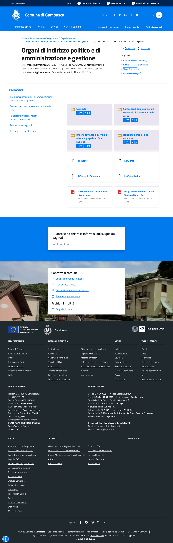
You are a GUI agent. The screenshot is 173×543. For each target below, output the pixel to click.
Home (24, 38)
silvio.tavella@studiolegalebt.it (108, 426)
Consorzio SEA (94, 446)
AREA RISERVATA (85, 538)
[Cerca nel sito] (159, 15)
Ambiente (52, 353)
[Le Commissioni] (120, 176)
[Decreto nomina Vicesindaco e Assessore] (73, 192)
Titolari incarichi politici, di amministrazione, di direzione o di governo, (57, 41)
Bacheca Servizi (15, 476)
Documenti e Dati (16, 362)
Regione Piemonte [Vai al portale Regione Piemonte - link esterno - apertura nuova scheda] (18, 3)
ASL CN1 (52, 459)
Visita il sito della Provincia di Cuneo (64, 450)
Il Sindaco (82, 161)
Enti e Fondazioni (16, 366)
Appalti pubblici (55, 362)
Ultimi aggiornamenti (17, 502)
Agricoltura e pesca (56, 349)
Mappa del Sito (14, 511)
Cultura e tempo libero (58, 375)
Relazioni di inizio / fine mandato (135, 136)
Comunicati (120, 379)
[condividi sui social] (128, 48)
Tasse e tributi (121, 362)
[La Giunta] (120, 161)
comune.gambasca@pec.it (25, 406)
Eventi (144, 349)
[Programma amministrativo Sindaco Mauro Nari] (120, 192)
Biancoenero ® (97, 535)
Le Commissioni (132, 176)
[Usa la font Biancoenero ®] (88, 3)
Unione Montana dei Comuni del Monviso (66, 454)
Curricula (81, 109)
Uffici (10, 357)
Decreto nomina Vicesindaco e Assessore (92, 193)
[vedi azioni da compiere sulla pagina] (143, 48)
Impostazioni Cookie (17, 493)
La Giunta (129, 161)
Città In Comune (140, 531)
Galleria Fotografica (150, 362)
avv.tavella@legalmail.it (103, 429)
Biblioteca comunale (124, 370)
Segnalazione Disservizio (19, 467)
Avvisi (117, 375)
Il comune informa (123, 366)
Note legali (13, 489)
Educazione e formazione (59, 379)
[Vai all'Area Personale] (145, 3)
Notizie (118, 349)
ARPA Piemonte (55, 463)
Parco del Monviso (96, 454)
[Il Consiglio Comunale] (73, 176)
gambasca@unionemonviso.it (27, 410)
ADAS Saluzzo (94, 463)
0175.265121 (17, 397)
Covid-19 (119, 357)
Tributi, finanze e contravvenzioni (95, 366)
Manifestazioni (121, 353)
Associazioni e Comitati (152, 379)
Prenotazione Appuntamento (21, 463)
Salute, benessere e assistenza (95, 362)
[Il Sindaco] (73, 161)
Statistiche (13, 506)
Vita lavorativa (87, 375)
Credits (11, 498)
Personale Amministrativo (19, 370)
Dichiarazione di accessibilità (20, 450)
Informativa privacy (16, 485)
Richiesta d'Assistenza (18, 472)
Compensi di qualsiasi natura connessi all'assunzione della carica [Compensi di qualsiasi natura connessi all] (138, 112)
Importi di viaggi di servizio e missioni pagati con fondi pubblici (91, 138)
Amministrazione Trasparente (44, 38)
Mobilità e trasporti (89, 357)
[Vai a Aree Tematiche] (116, 3)
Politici (11, 375)
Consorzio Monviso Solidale (100, 450)
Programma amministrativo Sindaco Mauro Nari (139, 193)
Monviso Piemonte (96, 459)
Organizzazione (68, 38)
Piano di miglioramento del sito (22, 454)
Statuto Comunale (16, 480)
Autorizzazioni (54, 366)
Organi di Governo (16, 349)
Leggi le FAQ (13, 459)
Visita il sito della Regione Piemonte (64, 446)
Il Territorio (146, 357)
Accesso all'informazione (108, 26)
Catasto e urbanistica (57, 370)
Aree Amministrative (17, 353)
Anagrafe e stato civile (58, 357)
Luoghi (144, 353)
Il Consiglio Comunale (88, 176)
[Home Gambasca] (37, 15)
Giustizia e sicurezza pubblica (94, 349)
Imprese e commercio (90, 353)
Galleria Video (148, 366)
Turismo (84, 370)
